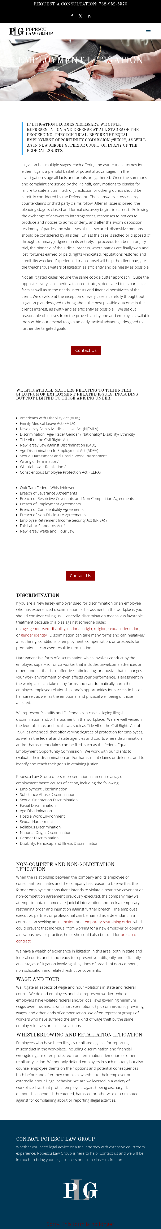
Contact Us (86, 350)
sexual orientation (123, 628)
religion (100, 628)
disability (58, 628)
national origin (79, 628)
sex (46, 628)
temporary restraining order (108, 921)
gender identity (34, 635)
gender (36, 628)
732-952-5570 (113, 4)
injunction (66, 921)
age (25, 628)
